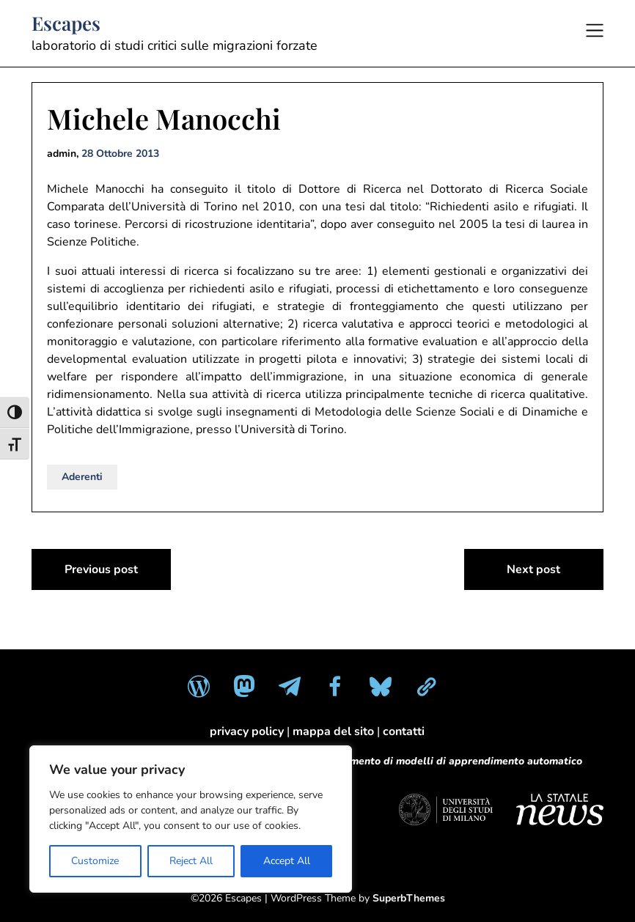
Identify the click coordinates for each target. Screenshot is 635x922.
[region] (190, 819)
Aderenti (82, 477)
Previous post (101, 569)
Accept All (286, 861)
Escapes (66, 23)
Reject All (191, 861)
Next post (533, 569)
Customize (95, 861)
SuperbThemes (408, 898)
